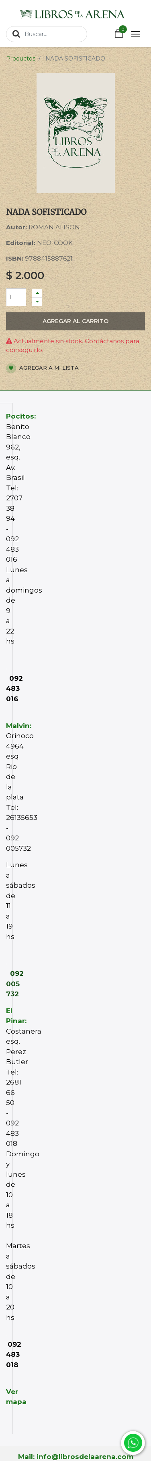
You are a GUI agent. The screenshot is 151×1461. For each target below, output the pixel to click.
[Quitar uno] (37, 301)
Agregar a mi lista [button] (42, 368)
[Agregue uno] (37, 293)
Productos (20, 58)
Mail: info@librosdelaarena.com (75, 1457)
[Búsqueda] (16, 33)
